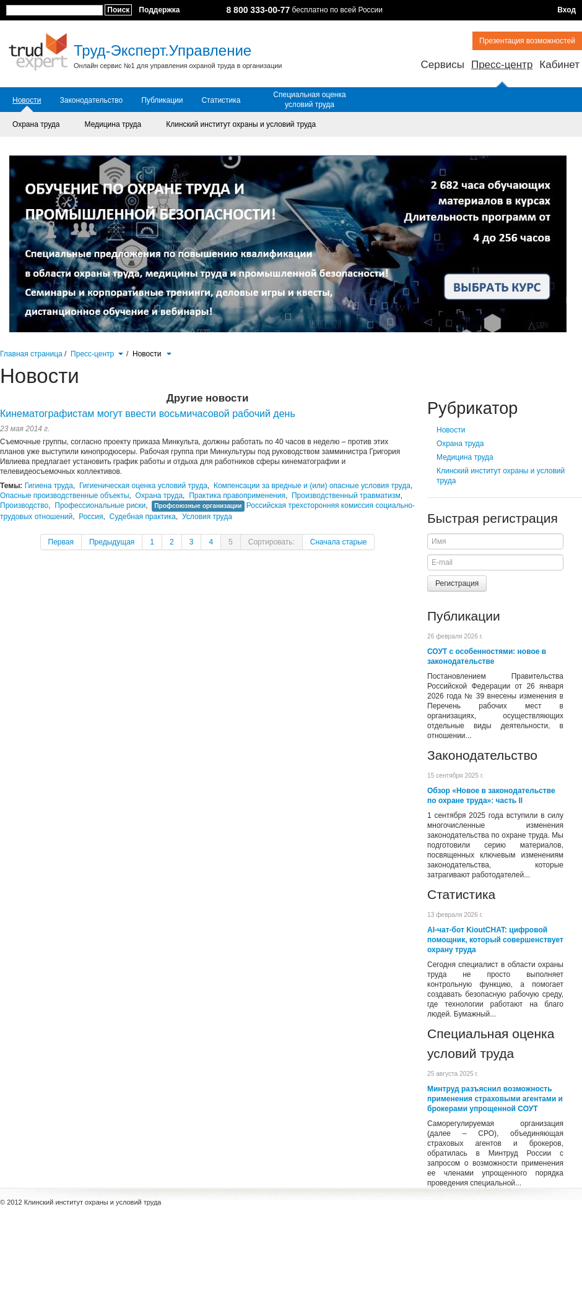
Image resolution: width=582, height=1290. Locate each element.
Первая (61, 542)
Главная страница (31, 354)
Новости (26, 100)
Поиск (118, 10)
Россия (91, 516)
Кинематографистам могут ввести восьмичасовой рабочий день (147, 413)
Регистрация (457, 583)
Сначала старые (338, 542)
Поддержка (159, 10)
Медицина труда (113, 124)
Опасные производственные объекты (64, 495)
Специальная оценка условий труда (309, 99)
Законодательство (91, 100)
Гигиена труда (49, 485)
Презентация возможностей (527, 41)
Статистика (220, 100)
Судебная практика (143, 516)
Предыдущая (111, 542)
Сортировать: (271, 542)
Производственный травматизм (346, 495)
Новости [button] (152, 354)
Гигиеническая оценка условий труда (143, 485)
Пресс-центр (501, 65)
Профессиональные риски (100, 505)
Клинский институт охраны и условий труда (241, 124)
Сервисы (442, 65)
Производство (24, 505)
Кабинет (559, 65)
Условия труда (207, 516)
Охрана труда (36, 124)
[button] (120, 352)
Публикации (162, 100)
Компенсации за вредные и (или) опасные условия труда (312, 485)
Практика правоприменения (237, 495)
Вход (566, 10)
